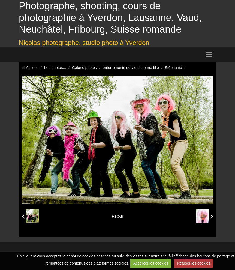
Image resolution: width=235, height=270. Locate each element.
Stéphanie (173, 67)
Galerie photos (84, 67)
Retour (117, 216)
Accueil (32, 67)
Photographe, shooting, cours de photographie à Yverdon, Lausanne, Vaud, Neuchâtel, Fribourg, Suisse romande (110, 17)
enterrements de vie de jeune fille (131, 67)
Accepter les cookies (150, 263)
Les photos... (55, 67)
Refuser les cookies (193, 263)
